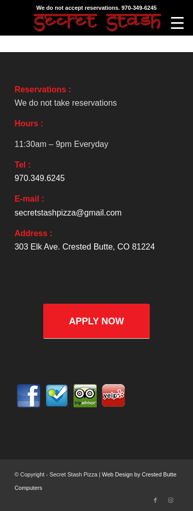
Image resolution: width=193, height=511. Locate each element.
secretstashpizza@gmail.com (67, 212)
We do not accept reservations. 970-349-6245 (97, 8)
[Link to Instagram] (171, 500)
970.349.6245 (39, 178)
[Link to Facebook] (155, 500)
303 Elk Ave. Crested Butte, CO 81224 (84, 246)
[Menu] (177, 23)
